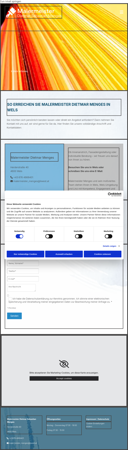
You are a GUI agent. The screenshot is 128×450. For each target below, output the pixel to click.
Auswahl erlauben (63, 254)
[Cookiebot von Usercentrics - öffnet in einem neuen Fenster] (109, 195)
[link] (64, 364)
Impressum (91, 419)
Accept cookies (64, 378)
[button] (19, 71)
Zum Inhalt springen (10, 1)
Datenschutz (103, 419)
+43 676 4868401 (23, 177)
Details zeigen (109, 246)
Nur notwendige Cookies (25, 254)
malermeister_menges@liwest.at (31, 181)
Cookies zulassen (102, 254)
